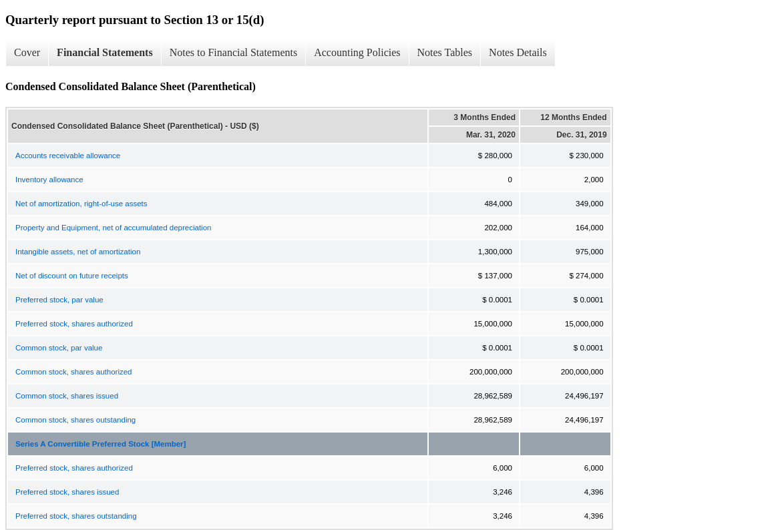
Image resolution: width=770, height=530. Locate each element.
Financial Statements (105, 52)
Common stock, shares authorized (73, 372)
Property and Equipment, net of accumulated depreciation (113, 228)
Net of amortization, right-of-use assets (81, 204)
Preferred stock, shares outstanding (76, 516)
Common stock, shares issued (66, 396)
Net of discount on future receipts (71, 276)
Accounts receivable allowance (67, 156)
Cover (27, 52)
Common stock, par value (58, 348)
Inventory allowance (49, 180)
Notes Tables (445, 52)
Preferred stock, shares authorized (74, 324)
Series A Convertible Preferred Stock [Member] (100, 444)
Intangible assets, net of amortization (77, 252)
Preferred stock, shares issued (67, 492)
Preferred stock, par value (59, 300)
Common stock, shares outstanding (75, 420)
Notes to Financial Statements (234, 52)
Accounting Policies (357, 52)
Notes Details (518, 52)
